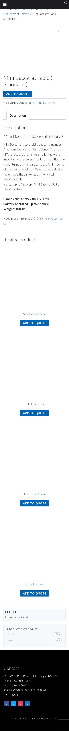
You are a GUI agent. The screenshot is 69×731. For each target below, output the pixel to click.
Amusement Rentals (16, 14)
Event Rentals (14, 634)
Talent (10, 640)
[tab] (17, 115)
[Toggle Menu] (5, 4)
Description (18, 115)
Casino (51, 102)
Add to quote (17, 93)
